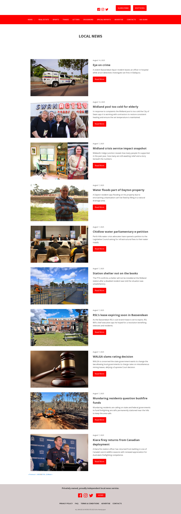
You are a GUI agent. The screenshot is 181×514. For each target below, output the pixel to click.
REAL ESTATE (44, 19)
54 (37, 474)
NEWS (30, 19)
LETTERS (75, 19)
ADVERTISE (119, 19)
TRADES (66, 19)
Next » (50, 474)
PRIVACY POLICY (66, 503)
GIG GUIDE (143, 19)
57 (42, 474)
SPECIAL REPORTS (104, 19)
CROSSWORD (88, 19)
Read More (99, 79)
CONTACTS (131, 19)
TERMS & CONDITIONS (90, 503)
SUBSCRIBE (123, 8)
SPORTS (56, 19)
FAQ (76, 503)
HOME (101, 495)
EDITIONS (140, 8)
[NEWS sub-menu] (35, 19)
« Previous (31, 474)
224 (47, 474)
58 (44, 474)
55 (39, 474)
